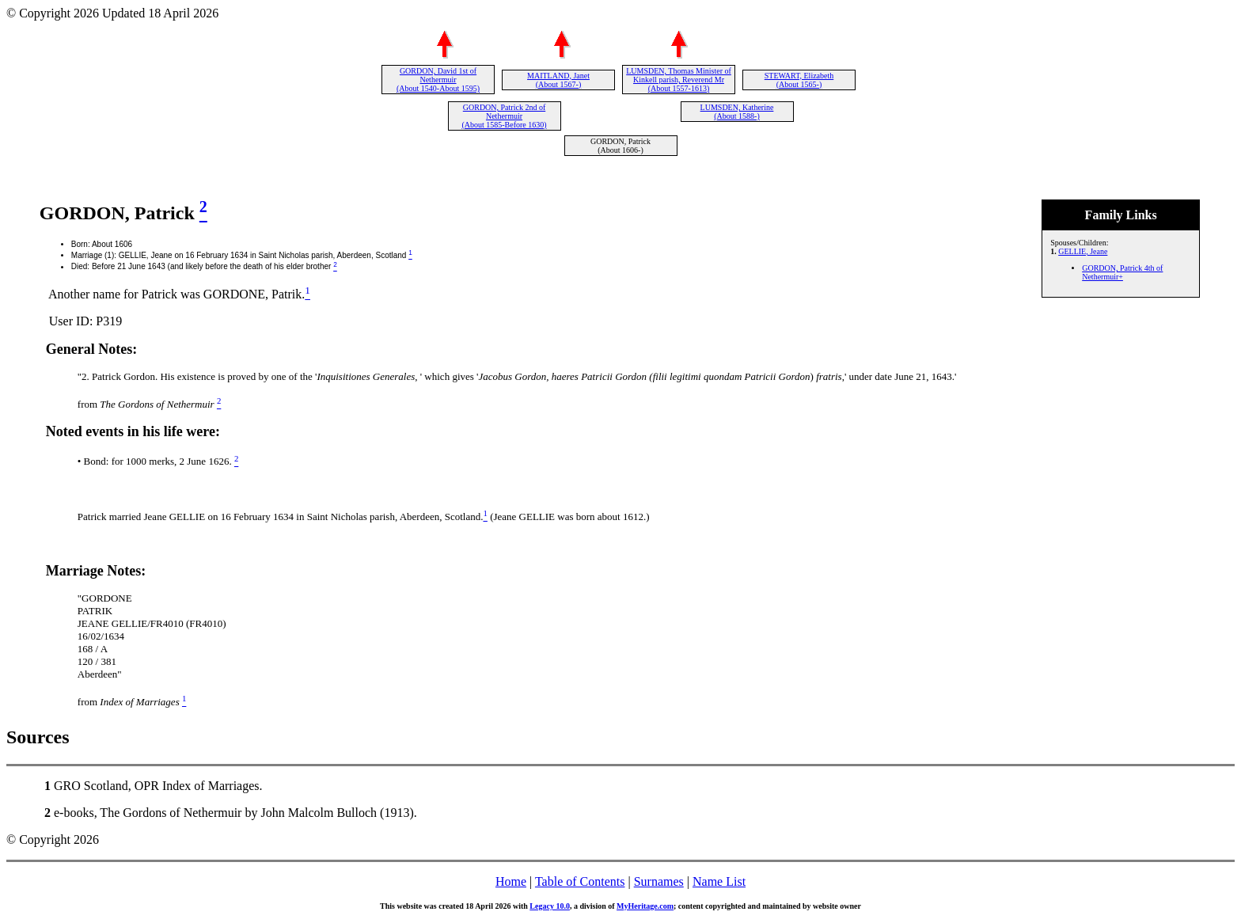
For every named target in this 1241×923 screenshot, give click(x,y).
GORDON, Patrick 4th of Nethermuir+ (1122, 272)
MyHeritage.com (645, 906)
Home (510, 881)
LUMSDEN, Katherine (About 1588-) (737, 111)
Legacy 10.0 (549, 906)
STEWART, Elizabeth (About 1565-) (799, 80)
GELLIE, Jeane (1082, 251)
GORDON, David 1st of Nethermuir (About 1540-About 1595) (438, 79)
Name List (719, 881)
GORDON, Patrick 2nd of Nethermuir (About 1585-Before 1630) (503, 116)
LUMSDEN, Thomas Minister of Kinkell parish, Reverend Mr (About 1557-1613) (678, 79)
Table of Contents (580, 881)
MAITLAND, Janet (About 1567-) (558, 80)
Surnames (659, 881)
